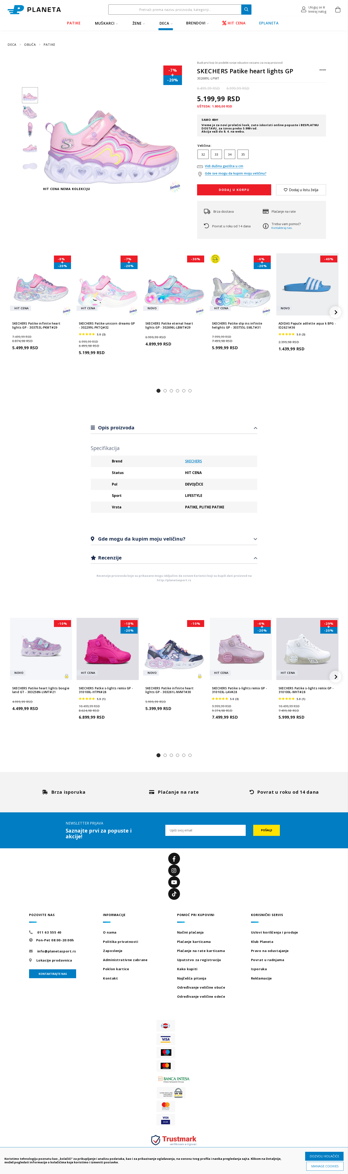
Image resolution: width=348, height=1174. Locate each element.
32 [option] (203, 154)
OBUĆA (30, 44)
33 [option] (216, 154)
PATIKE (74, 23)
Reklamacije (261, 978)
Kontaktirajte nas (53, 974)
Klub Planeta (262, 941)
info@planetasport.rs (56, 951)
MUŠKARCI (105, 23)
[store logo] (34, 9)
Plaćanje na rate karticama (201, 950)
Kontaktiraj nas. (282, 228)
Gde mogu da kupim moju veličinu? (141, 538)
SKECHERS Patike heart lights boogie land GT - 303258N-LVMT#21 (40, 690)
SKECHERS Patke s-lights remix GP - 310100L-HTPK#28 (106, 690)
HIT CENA (234, 23)
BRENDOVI (196, 23)
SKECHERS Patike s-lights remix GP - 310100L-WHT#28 (306, 690)
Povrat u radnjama (267, 960)
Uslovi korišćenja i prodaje (274, 932)
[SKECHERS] (322, 72)
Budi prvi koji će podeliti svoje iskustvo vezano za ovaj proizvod (240, 62)
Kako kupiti (187, 969)
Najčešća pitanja (191, 978)
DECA (165, 23)
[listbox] (262, 155)
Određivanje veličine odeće (201, 996)
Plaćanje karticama (194, 941)
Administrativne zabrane (125, 960)
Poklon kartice (116, 969)
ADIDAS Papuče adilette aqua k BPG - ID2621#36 (307, 325)
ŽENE (137, 23)
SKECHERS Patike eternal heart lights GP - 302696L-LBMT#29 (169, 325)
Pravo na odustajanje (270, 950)
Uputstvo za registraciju (199, 960)
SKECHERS (193, 461)
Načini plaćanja (190, 932)
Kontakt (110, 978)
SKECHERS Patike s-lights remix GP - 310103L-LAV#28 (239, 690)
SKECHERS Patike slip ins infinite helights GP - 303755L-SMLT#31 (237, 325)
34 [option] (229, 154)
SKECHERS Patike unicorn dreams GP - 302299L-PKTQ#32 (107, 325)
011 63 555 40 (49, 932)
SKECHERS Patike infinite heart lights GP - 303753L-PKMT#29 (36, 325)
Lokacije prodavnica (54, 960)
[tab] (174, 428)
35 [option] (243, 154)
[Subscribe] (266, 830)
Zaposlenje (113, 950)
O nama (109, 932)
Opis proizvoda (115, 427)
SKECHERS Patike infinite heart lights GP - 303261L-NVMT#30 (169, 690)
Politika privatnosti (120, 941)
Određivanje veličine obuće (201, 987)
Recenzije (109, 557)
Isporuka (259, 969)
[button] (314, 9)
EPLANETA (269, 23)
